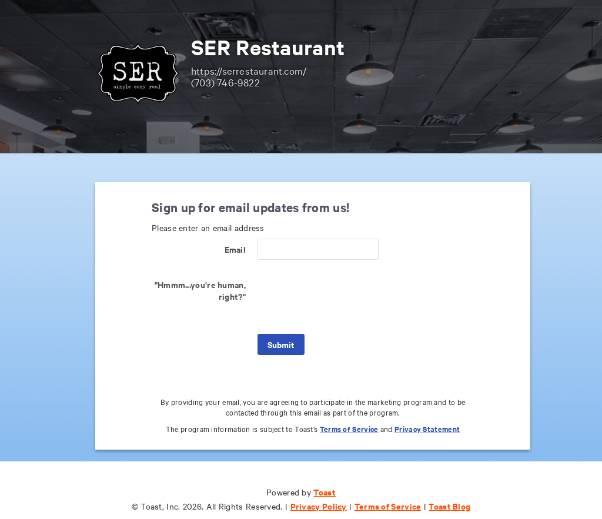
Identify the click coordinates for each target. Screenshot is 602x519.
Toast (324, 491)
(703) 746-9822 (225, 82)
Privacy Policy (318, 506)
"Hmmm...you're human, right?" (200, 290)
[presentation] (346, 297)
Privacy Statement (427, 428)
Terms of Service (349, 428)
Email (235, 249)
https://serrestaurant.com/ (248, 70)
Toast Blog (449, 506)
